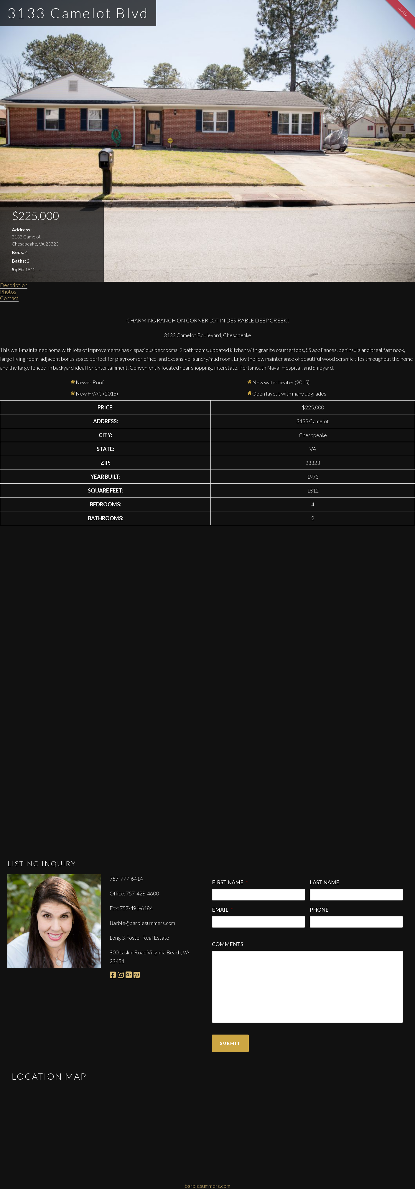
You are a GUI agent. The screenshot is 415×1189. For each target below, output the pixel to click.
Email (222, 909)
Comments (227, 944)
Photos (8, 291)
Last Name (324, 882)
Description (13, 285)
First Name (230, 882)
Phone (319, 909)
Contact (9, 298)
